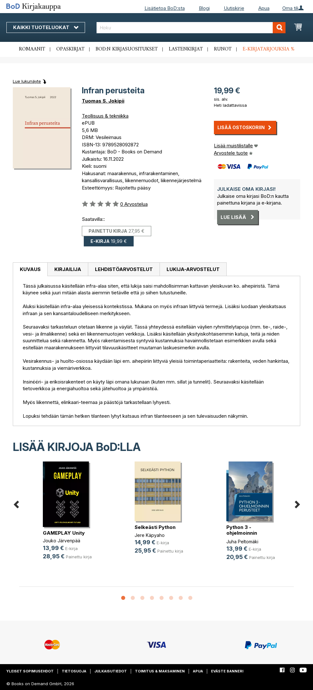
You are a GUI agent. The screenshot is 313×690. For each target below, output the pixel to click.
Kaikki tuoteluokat (45, 27)
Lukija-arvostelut (193, 269)
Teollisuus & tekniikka (105, 116)
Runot (222, 49)
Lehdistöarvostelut (124, 269)
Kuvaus (30, 269)
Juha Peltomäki (242, 541)
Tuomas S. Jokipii (103, 101)
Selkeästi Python (155, 527)
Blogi (204, 8)
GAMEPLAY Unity (64, 533)
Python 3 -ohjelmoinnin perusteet (241, 533)
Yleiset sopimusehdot (30, 671)
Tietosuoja (74, 671)
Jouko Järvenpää (61, 540)
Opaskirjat (70, 49)
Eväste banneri (227, 671)
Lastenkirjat (186, 49)
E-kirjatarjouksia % (268, 49)
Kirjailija (67, 269)
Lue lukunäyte (27, 81)
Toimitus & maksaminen (160, 671)
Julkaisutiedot (110, 671)
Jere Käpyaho (150, 535)
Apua (264, 8)
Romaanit (32, 49)
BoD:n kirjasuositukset (127, 49)
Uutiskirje (234, 8)
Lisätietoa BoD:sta (165, 8)
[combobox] (191, 27)
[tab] (30, 269)
